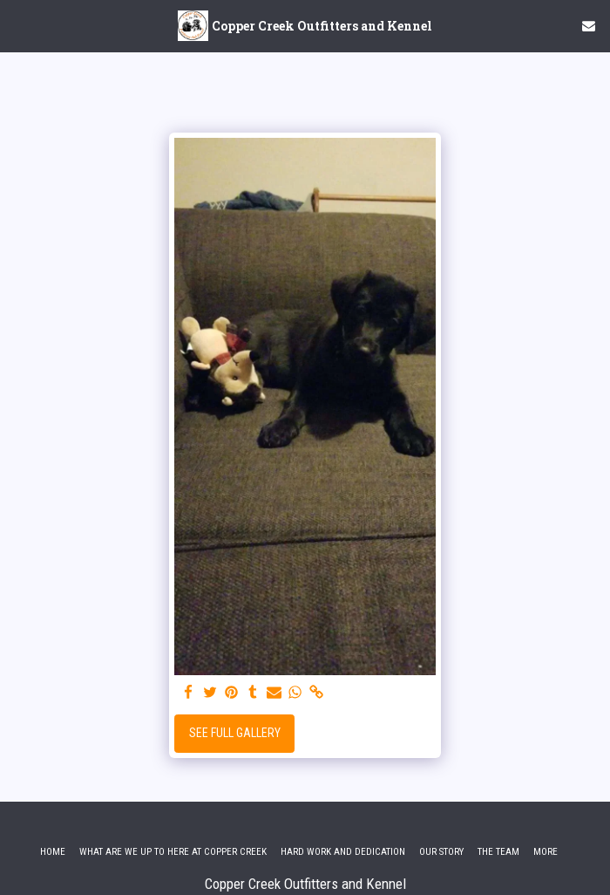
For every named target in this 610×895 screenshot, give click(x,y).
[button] (19, 25)
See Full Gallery (235, 733)
